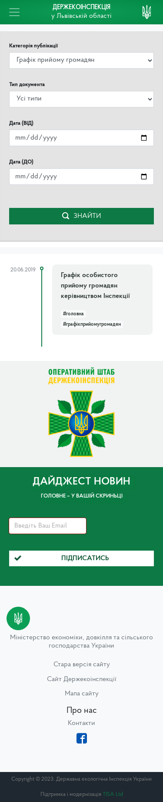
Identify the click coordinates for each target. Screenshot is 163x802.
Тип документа (27, 84)
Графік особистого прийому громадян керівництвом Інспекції (95, 286)
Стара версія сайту (81, 664)
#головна (73, 314)
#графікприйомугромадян (92, 324)
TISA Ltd (113, 794)
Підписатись (61, 558)
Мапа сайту (82, 693)
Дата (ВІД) (21, 123)
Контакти (81, 723)
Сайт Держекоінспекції (81, 679)
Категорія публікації (33, 46)
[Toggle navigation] (14, 12)
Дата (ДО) (21, 162)
